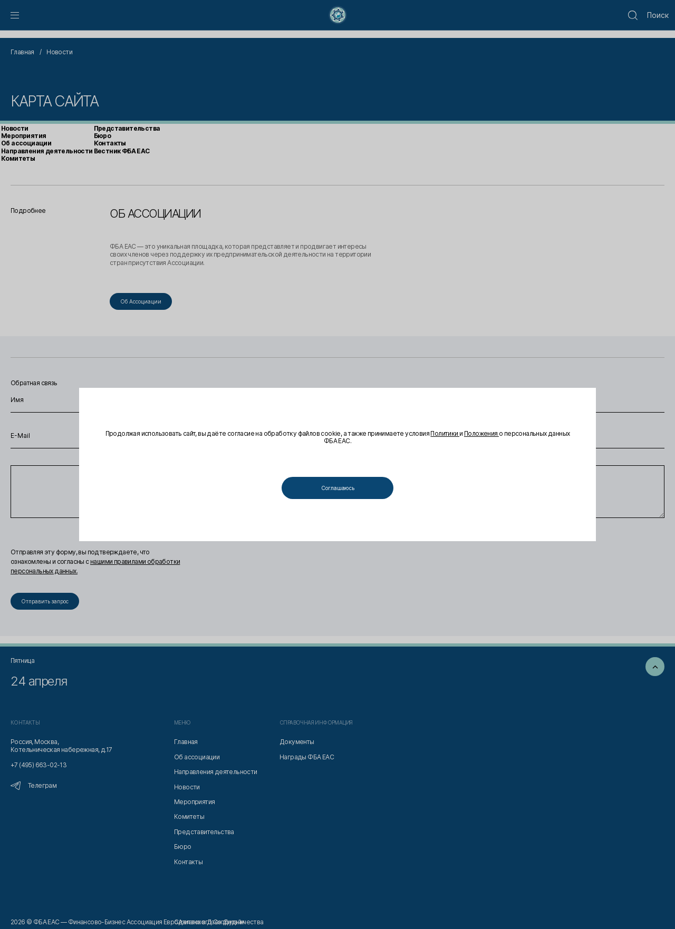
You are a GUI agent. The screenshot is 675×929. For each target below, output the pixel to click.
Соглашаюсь (337, 488)
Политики (444, 433)
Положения (481, 433)
